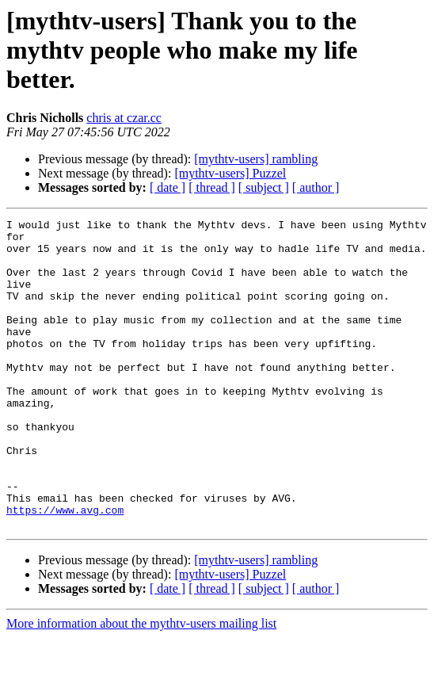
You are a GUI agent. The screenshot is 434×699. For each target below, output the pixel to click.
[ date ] (167, 187)
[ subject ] (263, 187)
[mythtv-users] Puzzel (230, 173)
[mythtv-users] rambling (256, 159)
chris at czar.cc (124, 117)
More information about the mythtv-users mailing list (141, 685)
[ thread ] (211, 187)
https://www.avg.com (65, 569)
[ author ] (316, 187)
